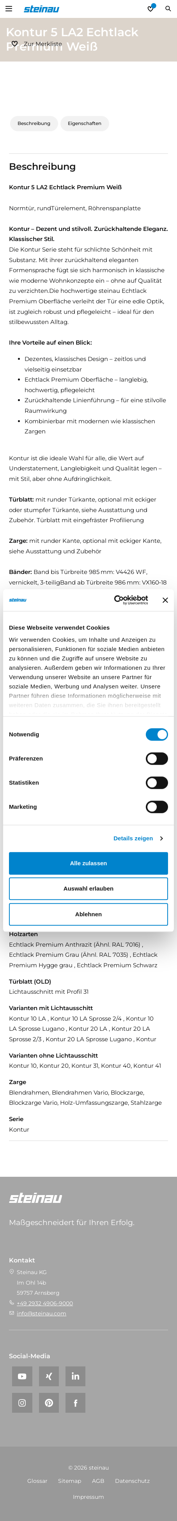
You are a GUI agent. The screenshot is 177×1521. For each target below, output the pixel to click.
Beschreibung (34, 123)
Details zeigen (133, 838)
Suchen (168, 9)
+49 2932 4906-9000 (45, 1303)
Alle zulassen (88, 863)
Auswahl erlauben (88, 888)
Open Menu (9, 9)
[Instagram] (22, 1403)
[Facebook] (75, 1403)
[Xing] (49, 1376)
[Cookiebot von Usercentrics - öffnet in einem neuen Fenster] (114, 600)
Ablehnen (88, 914)
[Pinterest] (49, 1403)
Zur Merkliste (43, 44)
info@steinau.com (41, 1313)
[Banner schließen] (165, 600)
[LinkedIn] (75, 1376)
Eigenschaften (84, 123)
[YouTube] (22, 1376)
